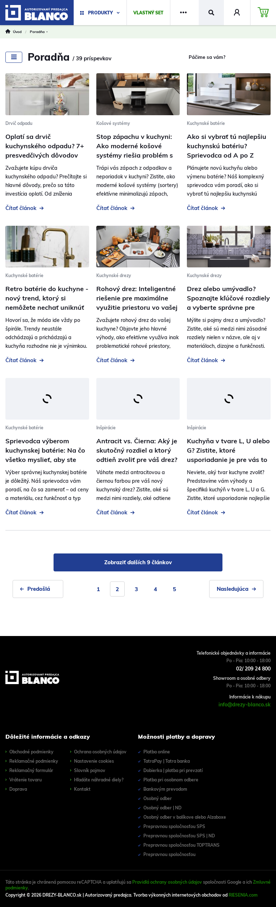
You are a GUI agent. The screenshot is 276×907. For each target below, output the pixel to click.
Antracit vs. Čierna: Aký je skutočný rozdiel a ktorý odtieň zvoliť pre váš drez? (136, 450)
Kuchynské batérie (206, 123)
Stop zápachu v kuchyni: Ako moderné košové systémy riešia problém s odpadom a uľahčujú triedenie (134, 155)
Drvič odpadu (18, 123)
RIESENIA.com (243, 895)
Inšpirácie (106, 427)
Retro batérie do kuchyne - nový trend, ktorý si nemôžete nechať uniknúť (46, 298)
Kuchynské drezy (113, 275)
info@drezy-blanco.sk (244, 704)
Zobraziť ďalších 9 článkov (138, 562)
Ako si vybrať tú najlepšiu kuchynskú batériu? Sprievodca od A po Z (226, 145)
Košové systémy (113, 123)
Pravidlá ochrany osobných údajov (167, 882)
